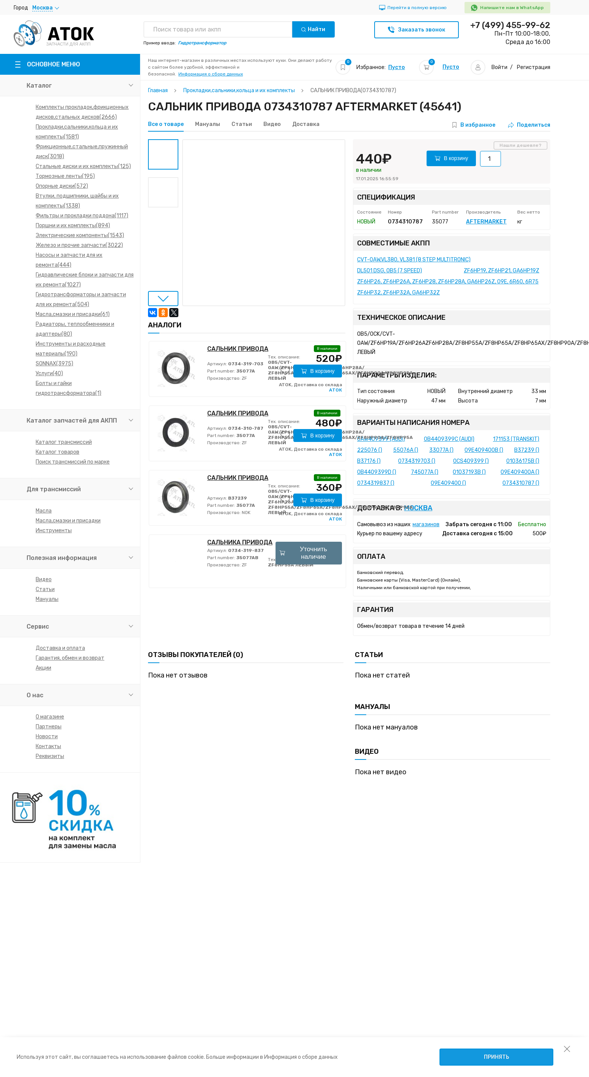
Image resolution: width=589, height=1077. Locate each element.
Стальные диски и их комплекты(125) (83, 166)
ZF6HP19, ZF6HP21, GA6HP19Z (501, 270)
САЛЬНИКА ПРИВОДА (239, 542)
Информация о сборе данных (210, 74)
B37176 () (369, 461)
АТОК (335, 390)
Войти (499, 67)
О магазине (50, 717)
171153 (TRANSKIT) (516, 439)
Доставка (306, 124)
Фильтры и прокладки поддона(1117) (82, 215)
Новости (47, 736)
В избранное (477, 125)
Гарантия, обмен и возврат (70, 658)
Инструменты (54, 530)
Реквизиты (50, 756)
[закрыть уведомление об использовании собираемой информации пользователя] (567, 1048)
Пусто (396, 67)
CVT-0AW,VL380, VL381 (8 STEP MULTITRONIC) (414, 259)
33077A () (441, 450)
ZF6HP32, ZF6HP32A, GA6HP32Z (398, 292)
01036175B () (522, 461)
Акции (43, 668)
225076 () (369, 450)
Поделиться (529, 125)
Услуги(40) (49, 373)
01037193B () (469, 472)
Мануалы (47, 599)
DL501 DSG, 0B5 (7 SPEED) (389, 270)
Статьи (45, 589)
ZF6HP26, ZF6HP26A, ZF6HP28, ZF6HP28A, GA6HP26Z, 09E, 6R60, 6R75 (448, 281)
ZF (244, 378)
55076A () (405, 450)
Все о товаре (166, 124)
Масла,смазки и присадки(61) (73, 314)
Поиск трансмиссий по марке (73, 462)
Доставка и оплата (60, 648)
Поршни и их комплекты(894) (73, 225)
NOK (245, 512)
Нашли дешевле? (520, 145)
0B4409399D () (376, 472)
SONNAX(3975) (54, 363)
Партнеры (48, 726)
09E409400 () (448, 483)
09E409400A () (520, 472)
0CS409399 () (471, 461)
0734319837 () (375, 483)
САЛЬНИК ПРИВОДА (237, 348)
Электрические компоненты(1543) (80, 235)
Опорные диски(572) (62, 186)
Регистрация (533, 67)
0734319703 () (416, 461)
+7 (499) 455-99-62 (510, 25)
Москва (418, 508)
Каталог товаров (57, 452)
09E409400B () (484, 450)
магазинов (426, 524)
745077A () (424, 472)
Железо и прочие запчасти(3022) (79, 245)
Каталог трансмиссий (64, 442)
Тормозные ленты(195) (65, 176)
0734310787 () (520, 483)
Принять (496, 1057)
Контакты (48, 746)
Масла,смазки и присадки (68, 520)
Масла (44, 511)
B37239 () (526, 450)
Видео (44, 579)
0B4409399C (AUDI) (449, 439)
